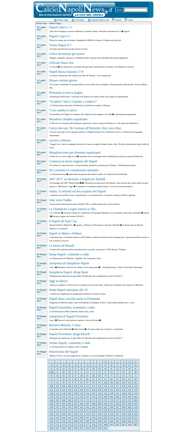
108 (63, 386)
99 (99, 382)
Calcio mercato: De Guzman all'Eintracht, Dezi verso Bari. (85, 128)
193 (123, 403)
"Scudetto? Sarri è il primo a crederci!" (73, 101)
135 (135, 389)
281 (111, 424)
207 (117, 407)
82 (87, 379)
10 (105, 361)
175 (105, 400)
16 (51, 365)
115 (105, 386)
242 (57, 417)
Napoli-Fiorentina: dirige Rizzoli (69, 334)
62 (57, 375)
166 (51, 400)
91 (51, 382)
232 (87, 414)
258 (63, 421)
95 (75, 382)
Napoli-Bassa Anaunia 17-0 (66, 71)
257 (57, 421)
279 (99, 424)
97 (87, 382)
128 (93, 389)
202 (87, 407)
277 (87, 424)
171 (81, 400)
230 (75, 414)
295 (105, 428)
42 (117, 368)
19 (69, 365)
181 (51, 403)
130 (105, 389)
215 (75, 410)
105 (135, 382)
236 (111, 414)
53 (93, 372)
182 (57, 403)
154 (69, 396)
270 (135, 421)
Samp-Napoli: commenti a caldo (69, 254)
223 (123, 410)
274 (69, 424)
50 (75, 372)
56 (111, 372)
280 (105, 424)
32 (57, 368)
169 (69, 400)
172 (87, 400)
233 (93, 414)
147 (117, 393)
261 (81, 421)
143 (93, 393)
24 (99, 365)
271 (51, 424)
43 (123, 368)
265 (105, 421)
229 (69, 414)
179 (129, 400)
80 (75, 379)
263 (93, 421)
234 (99, 414)
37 (87, 368)
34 (69, 368)
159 (99, 396)
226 (51, 414)
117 (117, 386)
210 (135, 407)
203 (93, 407)
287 (57, 428)
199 (69, 407)
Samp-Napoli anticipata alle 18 (68, 289)
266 (111, 421)
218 (93, 410)
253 (123, 417)
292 (87, 428)
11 (111, 361)
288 (63, 428)
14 (129, 361)
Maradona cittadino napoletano (68, 119)
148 (123, 393)
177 (117, 400)
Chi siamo (78, 20)
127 (87, 389)
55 (105, 372)
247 (87, 417)
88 (123, 379)
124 (69, 389)
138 (63, 393)
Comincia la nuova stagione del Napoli (73, 161)
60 (135, 372)
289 (69, 428)
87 (117, 379)
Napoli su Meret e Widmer (65, 233)
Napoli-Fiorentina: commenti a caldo (72, 307)
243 (63, 417)
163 (123, 396)
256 (51, 421)
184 (69, 403)
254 (129, 417)
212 (57, 410)
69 (99, 375)
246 (81, 417)
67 (87, 375)
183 (63, 403)
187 (87, 403)
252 (117, 417)
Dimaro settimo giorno (63, 80)
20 (75, 365)
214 (69, 410)
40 (105, 368)
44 (129, 368)
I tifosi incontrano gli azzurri (67, 53)
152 (57, 396)
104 (129, 382)
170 (75, 400)
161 (111, 396)
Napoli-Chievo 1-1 (60, 27)
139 (69, 393)
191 (111, 403)
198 (63, 407)
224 (129, 410)
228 (63, 414)
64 (69, 375)
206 (111, 407)
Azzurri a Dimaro (60, 140)
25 (105, 365)
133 (123, 389)
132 (117, 389)
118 (123, 386)
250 (105, 417)
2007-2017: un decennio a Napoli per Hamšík (77, 179)
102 (117, 382)
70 (105, 375)
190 (105, 403)
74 (129, 375)
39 (99, 368)
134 (129, 389)
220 (105, 410)
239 (129, 414)
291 (81, 428)
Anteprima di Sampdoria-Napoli (69, 263)
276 (81, 424)
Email (116, 20)
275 (75, 424)
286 (51, 428)
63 (63, 375)
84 (99, 379)
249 (99, 417)
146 (111, 393)
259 (69, 421)
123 (63, 389)
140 (75, 393)
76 (51, 379)
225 (135, 410)
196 (51, 407)
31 (51, 368)
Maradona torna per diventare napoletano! (75, 152)
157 (87, 396)
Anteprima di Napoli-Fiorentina (68, 316)
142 (87, 393)
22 (87, 365)
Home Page (61, 20)
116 (111, 386)
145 (105, 393)
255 (135, 417)
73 (123, 375)
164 (129, 396)
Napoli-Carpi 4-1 (59, 36)
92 (57, 382)
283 (123, 424)
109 (69, 386)
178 (123, 400)
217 (87, 410)
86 (111, 379)
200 (75, 407)
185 (75, 403)
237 (117, 414)
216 (81, 410)
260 (75, 421)
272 (57, 424)
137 (57, 393)
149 (129, 393)
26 (111, 365)
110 (75, 386)
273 (63, 424)
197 (57, 407)
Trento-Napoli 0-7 (60, 45)
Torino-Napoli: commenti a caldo (69, 343)
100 (105, 382)
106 (51, 386)
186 (81, 403)
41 (111, 368)
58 (123, 372)
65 (75, 375)
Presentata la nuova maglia (65, 92)
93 (63, 382)
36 (81, 368)
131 (111, 389)
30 (135, 365)
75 (135, 375)
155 (75, 396)
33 (63, 368)
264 (99, 421)
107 (57, 386)
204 (99, 407)
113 (93, 386)
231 (81, 414)
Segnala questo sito (98, 20)
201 (81, 407)
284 (129, 424)
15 (135, 361)
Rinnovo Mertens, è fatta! (65, 325)
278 (93, 424)
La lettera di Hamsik (61, 245)
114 (99, 386)
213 (63, 410)
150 (135, 393)
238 (123, 414)
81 (81, 379)
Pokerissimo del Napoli (63, 351)
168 (63, 400)
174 (99, 400)
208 (123, 407)
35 (75, 368)
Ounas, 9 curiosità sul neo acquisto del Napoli (77, 191)
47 (57, 372)
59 (129, 372)
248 (93, 417)
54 (99, 372)
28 (123, 365)
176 (111, 400)
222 (117, 410)
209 (129, 407)
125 (75, 389)
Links (128, 20)
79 (69, 379)
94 (69, 382)
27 (117, 365)
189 (99, 403)
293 (93, 428)
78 (63, 379)
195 (135, 403)
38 (93, 368)
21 (81, 365)
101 (111, 382)
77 (57, 379)
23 (93, 365)
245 (75, 417)
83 (93, 379)
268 (123, 421)
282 (117, 424)
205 (105, 407)
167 (57, 400)
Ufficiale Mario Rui (61, 62)
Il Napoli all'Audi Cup (63, 221)
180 (135, 400)
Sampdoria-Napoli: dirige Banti (68, 272)
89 (129, 379)
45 (135, 368)
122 (57, 389)
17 (57, 365)
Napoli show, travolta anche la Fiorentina (74, 298)
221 (111, 410)
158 (93, 396)
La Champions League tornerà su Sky (72, 209)
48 (63, 372)
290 (75, 428)
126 (81, 389)
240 (135, 414)
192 (117, 403)
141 (81, 393)
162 (117, 396)
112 (87, 386)
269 (129, 421)
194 (129, 403)
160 (105, 396)
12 (117, 361)
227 (57, 414)
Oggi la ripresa (58, 281)
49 (69, 372)
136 (51, 393)
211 (51, 410)
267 (117, 421)
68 (93, 375)
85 (105, 379)
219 (99, 410)
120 (135, 386)
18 (63, 365)
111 (81, 386)
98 (93, 382)
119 (129, 386)
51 (81, 372)
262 (87, 421)
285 (135, 424)
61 (51, 375)
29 (129, 365)
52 (87, 372)
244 (69, 417)
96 (81, 382)
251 (111, 417)
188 (93, 403)
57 (117, 372)
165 (135, 396)
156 (81, 396)
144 (99, 393)
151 (51, 396)
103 (123, 382)
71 (111, 375)
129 (99, 389)
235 (105, 414)
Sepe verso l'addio (60, 200)
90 (135, 379)
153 (63, 396)
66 (81, 375)
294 (99, 428)
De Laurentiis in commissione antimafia (74, 170)
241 (51, 417)
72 (117, 375)
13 (123, 361)
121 (51, 389)
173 (93, 400)
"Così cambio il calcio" (63, 110)
